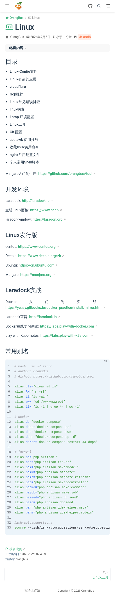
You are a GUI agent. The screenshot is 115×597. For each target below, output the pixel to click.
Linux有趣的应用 (23, 79)
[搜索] (99, 6)
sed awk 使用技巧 (24, 140)
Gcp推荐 (16, 94)
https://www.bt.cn (44, 210)
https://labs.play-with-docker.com (67, 326)
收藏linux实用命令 (24, 147)
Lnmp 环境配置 (22, 117)
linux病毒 (17, 109)
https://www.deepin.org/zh (39, 256)
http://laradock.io (36, 201)
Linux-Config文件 (23, 71)
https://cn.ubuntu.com (36, 265)
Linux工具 (18, 124)
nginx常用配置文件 (25, 155)
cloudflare (18, 86)
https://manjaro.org (35, 275)
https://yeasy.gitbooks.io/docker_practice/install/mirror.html (53, 307)
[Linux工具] (57, 574)
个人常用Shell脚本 (24, 162)
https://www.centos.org (37, 246)
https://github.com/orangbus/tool (65, 174)
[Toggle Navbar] (108, 6)
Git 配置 (16, 132)
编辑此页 (13, 549)
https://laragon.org (48, 219)
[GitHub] (90, 5)
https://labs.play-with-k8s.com (65, 335)
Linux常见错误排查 (25, 102)
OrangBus (17, 37)
